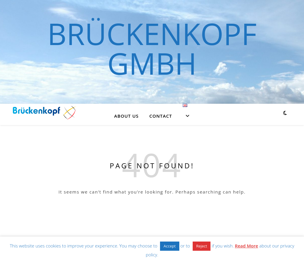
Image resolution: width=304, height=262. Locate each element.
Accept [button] (170, 246)
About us (126, 116)
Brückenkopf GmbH (151, 48)
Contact (160, 116)
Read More (246, 246)
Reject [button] (201, 246)
